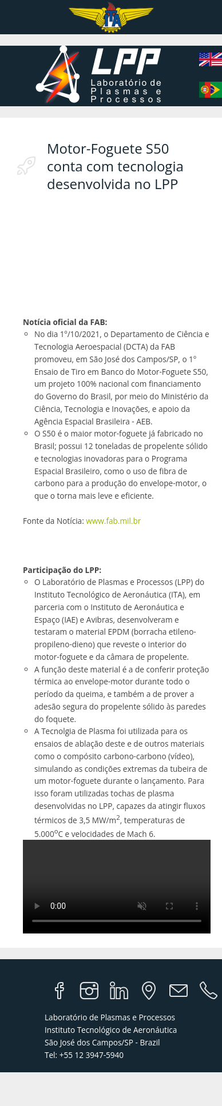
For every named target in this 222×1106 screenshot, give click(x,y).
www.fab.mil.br (113, 520)
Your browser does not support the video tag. (117, 886)
